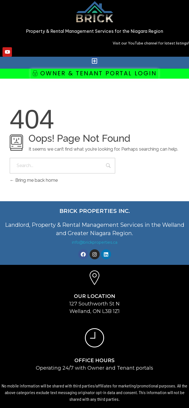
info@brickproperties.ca (94, 242)
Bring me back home (34, 180)
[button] (94, 61)
